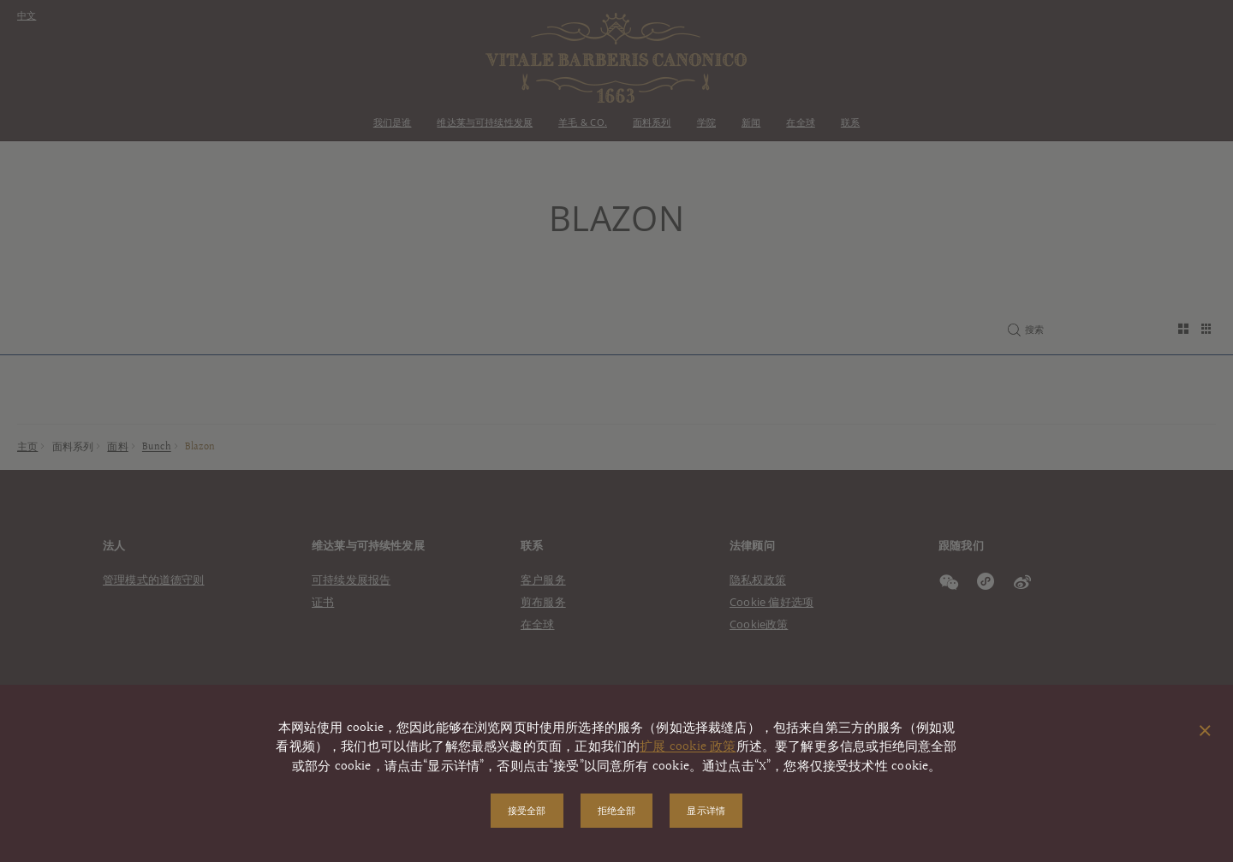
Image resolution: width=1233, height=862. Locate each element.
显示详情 (706, 810)
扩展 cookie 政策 (688, 747)
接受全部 (527, 810)
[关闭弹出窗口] (1205, 732)
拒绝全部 (617, 810)
